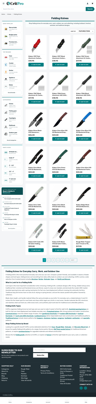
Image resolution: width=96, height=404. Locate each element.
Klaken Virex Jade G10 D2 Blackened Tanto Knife (34, 206)
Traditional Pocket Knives (66, 376)
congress (60, 318)
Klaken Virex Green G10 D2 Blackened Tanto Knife (58, 168)
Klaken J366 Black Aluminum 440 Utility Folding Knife (83, 94)
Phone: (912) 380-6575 (86, 376)
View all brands (26, 380)
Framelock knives (53, 311)
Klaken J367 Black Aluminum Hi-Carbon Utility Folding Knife (35, 94)
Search (90, 9)
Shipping (5, 378)
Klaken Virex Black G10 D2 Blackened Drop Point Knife (34, 168)
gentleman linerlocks (49, 313)
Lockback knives (40, 316)
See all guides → (12, 228)
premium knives (24, 331)
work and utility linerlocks (25, 316)
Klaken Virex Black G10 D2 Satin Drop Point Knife (58, 206)
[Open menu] (4, 3)
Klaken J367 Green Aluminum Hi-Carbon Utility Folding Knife (83, 57)
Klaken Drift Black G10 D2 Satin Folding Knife (59, 243)
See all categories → (12, 140)
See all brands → (12, 92)
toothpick (68, 318)
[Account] (88, 3)
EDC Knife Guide (65, 369)
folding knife (20, 335)
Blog (3, 376)
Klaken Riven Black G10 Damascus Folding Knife (34, 131)
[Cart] (92, 3)
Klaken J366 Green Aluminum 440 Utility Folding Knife (59, 94)
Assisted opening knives (77, 309)
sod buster (76, 318)
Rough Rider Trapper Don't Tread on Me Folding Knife (83, 243)
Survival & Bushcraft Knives (67, 380)
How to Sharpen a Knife (66, 372)
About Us (5, 371)
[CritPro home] (46, 3)
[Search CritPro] (44, 9)
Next (73, 260)
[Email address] (59, 350)
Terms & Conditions (47, 373)
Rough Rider (60, 327)
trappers (40, 318)
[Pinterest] (85, 388)
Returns (4, 380)
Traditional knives (12, 318)
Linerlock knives (11, 313)
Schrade (47, 279)
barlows (54, 318)
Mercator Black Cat (81, 327)
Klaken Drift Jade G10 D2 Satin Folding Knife (35, 243)
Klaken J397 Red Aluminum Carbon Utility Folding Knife (35, 57)
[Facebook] (81, 388)
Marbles (23, 374)
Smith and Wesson (64, 279)
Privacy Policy (45, 371)
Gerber (41, 279)
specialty (86, 318)
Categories (5, 369)
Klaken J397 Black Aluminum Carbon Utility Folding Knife (59, 57)
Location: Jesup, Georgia (85, 372)
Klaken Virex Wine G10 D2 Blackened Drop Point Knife (59, 131)
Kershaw (35, 279)
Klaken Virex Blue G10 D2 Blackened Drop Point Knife (83, 131)
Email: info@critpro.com (86, 380)
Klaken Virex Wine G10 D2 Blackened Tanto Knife (83, 168)
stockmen (47, 318)
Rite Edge (24, 378)
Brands (4, 374)
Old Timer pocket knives (62, 329)
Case (52, 279)
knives (49, 335)
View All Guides (65, 383)
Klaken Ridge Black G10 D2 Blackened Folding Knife (82, 206)
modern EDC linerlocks (68, 313)
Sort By (73, 31)
